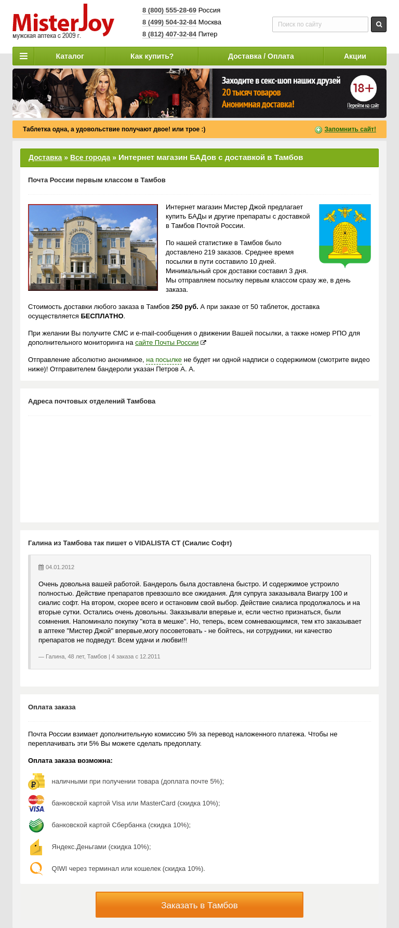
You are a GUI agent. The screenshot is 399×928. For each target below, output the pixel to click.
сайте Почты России (166, 342)
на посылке (164, 360)
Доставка (45, 157)
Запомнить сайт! (350, 129)
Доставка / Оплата (261, 56)
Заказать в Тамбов (199, 905)
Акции (355, 56)
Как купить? (152, 56)
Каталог (70, 56)
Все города (90, 157)
